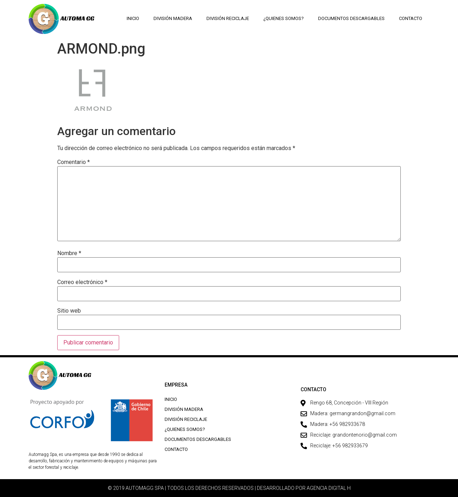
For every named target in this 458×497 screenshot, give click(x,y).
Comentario (73, 162)
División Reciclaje (227, 18)
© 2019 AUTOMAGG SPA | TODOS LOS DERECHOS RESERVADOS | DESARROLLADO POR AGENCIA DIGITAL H (229, 488)
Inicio (133, 18)
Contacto (410, 18)
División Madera (173, 18)
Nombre (69, 253)
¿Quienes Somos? (283, 18)
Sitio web (69, 311)
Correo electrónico (82, 282)
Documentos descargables (351, 18)
